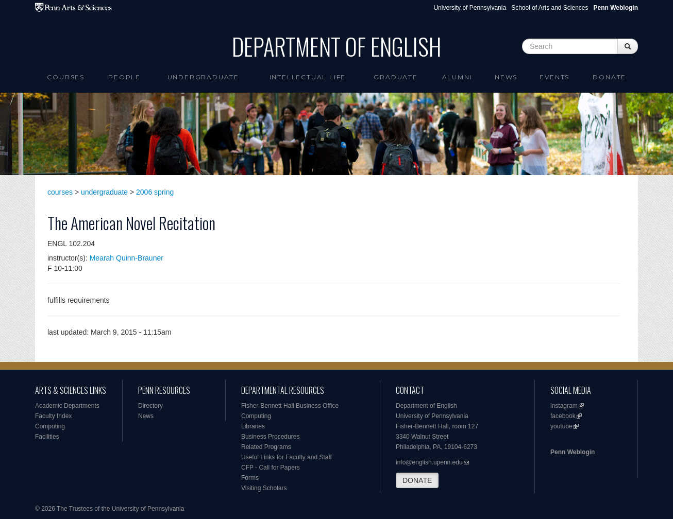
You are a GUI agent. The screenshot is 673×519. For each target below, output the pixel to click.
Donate (609, 77)
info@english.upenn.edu (429, 462)
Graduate (395, 77)
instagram (564, 405)
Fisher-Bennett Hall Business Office (290, 405)
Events (554, 77)
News (506, 77)
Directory (150, 405)
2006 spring (155, 192)
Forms (250, 477)
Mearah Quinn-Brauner (126, 258)
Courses (66, 77)
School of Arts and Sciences (549, 7)
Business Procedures (270, 436)
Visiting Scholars (264, 488)
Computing (50, 426)
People (124, 77)
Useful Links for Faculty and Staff (286, 457)
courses (60, 192)
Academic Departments (67, 405)
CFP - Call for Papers (270, 467)
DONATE (417, 480)
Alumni (457, 77)
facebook (563, 416)
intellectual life (308, 77)
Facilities (47, 436)
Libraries (253, 426)
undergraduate (104, 192)
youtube (561, 426)
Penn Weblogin (572, 452)
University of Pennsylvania (469, 7)
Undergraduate (203, 77)
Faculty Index (53, 416)
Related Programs (266, 447)
